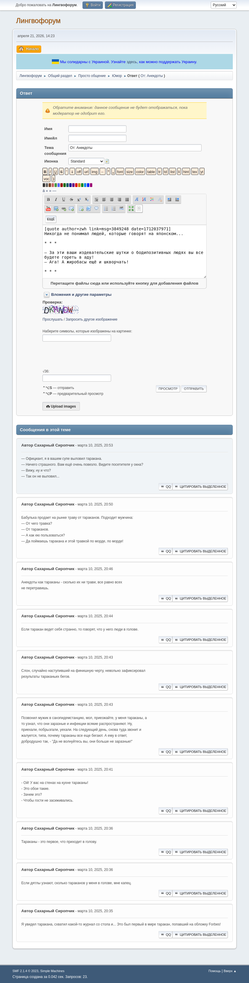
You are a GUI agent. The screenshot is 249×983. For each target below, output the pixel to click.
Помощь (215, 971)
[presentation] (87, 355)
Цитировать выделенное (200, 486)
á (43, 190)
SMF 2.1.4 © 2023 (25, 971)
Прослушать (52, 319)
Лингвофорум (38, 20)
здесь (132, 62)
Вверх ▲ (230, 971)
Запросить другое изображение (91, 319)
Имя (48, 129)
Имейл (50, 138)
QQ (165, 486)
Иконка (51, 161)
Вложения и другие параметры (81, 294)
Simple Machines (52, 971)
